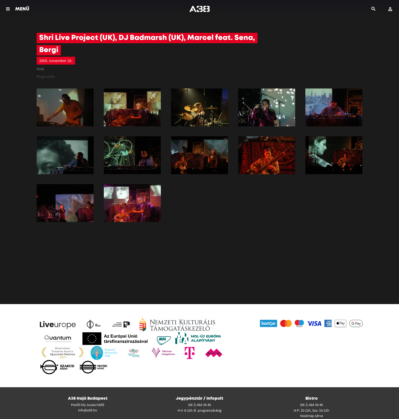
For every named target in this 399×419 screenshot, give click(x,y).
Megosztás (46, 76)
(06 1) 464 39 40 (199, 404)
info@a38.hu (87, 410)
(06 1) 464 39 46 (311, 404)
